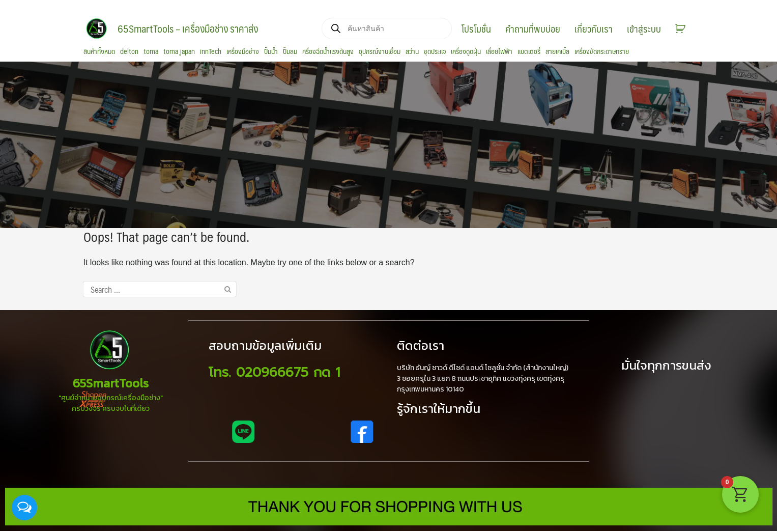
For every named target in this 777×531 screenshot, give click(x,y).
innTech (210, 51)
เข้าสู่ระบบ (644, 28)
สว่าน (412, 51)
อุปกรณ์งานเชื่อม (379, 51)
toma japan (179, 51)
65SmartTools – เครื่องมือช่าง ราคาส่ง (188, 28)
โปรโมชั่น (476, 28)
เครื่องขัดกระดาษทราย (601, 51)
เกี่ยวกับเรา (593, 28)
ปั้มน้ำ (271, 51)
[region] (388, 145)
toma (150, 51)
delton (129, 51)
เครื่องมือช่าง (242, 51)
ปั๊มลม (290, 51)
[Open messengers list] (24, 507)
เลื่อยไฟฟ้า (499, 51)
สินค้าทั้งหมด (99, 51)
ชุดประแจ (435, 51)
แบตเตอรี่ (528, 51)
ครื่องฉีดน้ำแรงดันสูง (328, 51)
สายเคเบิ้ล (557, 51)
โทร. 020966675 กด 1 (274, 372)
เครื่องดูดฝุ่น (466, 51)
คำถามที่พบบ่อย (532, 28)
